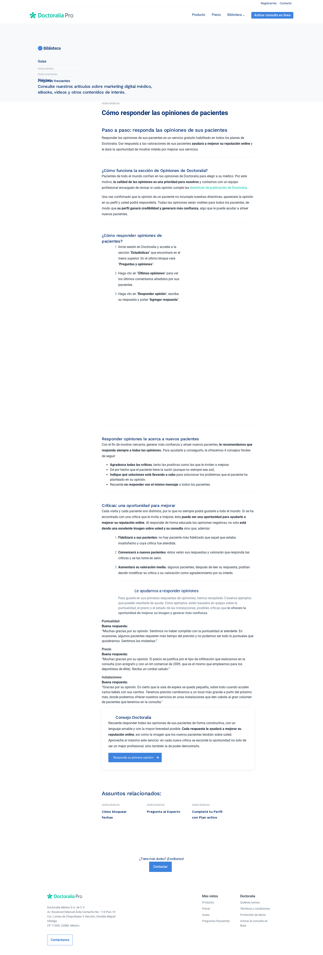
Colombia (230, 946)
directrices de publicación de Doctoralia (218, 188)
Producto (208, 860)
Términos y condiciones (255, 867)
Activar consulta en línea (272, 15)
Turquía (100, 946)
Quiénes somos (250, 860)
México (179, 946)
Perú (219, 946)
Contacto (286, 3)
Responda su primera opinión (133, 716)
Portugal (167, 946)
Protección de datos (253, 873)
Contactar (160, 825)
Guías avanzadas (47, 134)
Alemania (132, 946)
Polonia (88, 946)
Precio (206, 867)
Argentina (208, 946)
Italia (121, 946)
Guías (42, 122)
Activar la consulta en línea (254, 882)
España (111, 946)
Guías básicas (46, 129)
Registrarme (268, 3)
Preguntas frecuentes (54, 141)
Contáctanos (60, 898)
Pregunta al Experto (163, 770)
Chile (189, 946)
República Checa (149, 946)
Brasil (197, 946)
